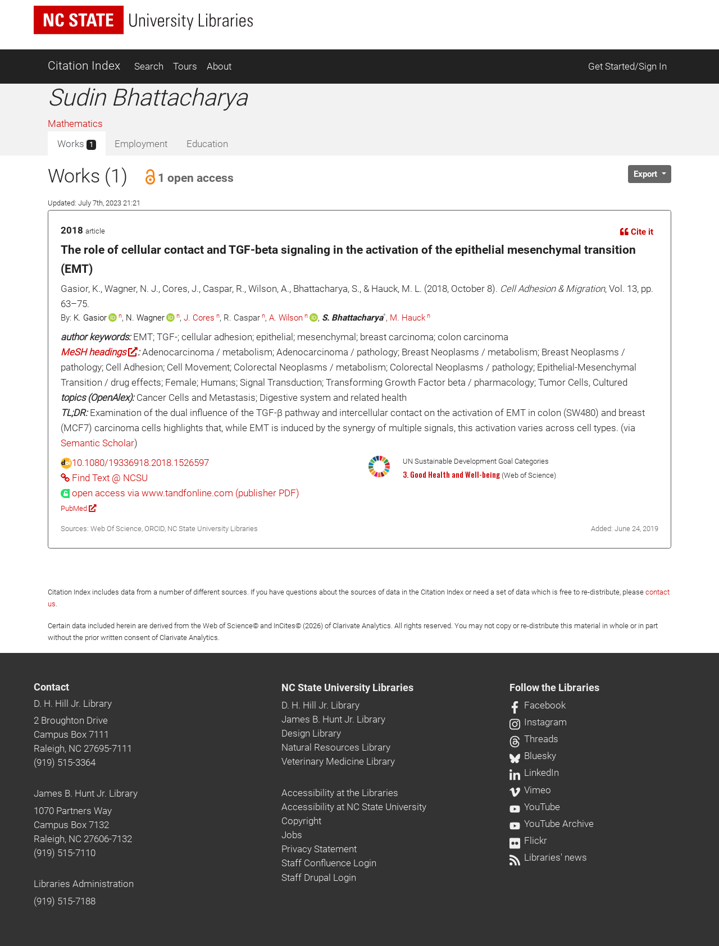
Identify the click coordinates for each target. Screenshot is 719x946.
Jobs (291, 834)
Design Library (311, 733)
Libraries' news (548, 857)
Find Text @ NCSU (104, 477)
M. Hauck (407, 318)
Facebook (537, 705)
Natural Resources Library (335, 747)
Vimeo (530, 790)
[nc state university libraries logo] (143, 20)
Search (148, 66)
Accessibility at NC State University (353, 806)
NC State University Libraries (347, 688)
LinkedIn (534, 772)
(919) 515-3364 (64, 762)
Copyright (301, 820)
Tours (185, 66)
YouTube (534, 806)
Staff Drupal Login (318, 877)
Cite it (636, 232)
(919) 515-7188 (64, 901)
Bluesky (532, 755)
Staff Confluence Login (328, 863)
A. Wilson (286, 318)
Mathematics (75, 123)
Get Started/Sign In (627, 66)
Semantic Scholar (97, 443)
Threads (533, 738)
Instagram (538, 722)
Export (646, 174)
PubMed (78, 508)
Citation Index (84, 65)
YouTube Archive (551, 823)
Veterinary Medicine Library (338, 761)
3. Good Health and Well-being (451, 474)
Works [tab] (76, 144)
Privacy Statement (319, 848)
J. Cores (199, 318)
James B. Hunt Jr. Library (86, 793)
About (219, 66)
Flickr (528, 840)
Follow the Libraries (554, 688)
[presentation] (180, 493)
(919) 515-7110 (64, 852)
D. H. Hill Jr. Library (73, 703)
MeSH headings (99, 352)
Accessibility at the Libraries (339, 792)
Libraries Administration (84, 883)
